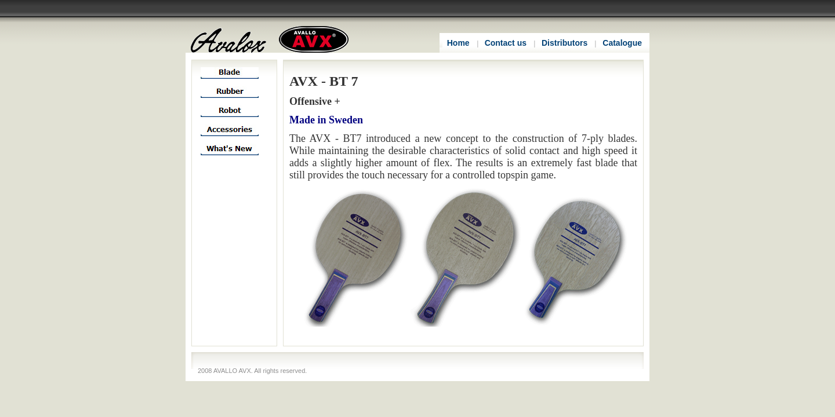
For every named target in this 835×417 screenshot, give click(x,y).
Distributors (564, 42)
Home (458, 42)
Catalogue (622, 42)
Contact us (506, 42)
